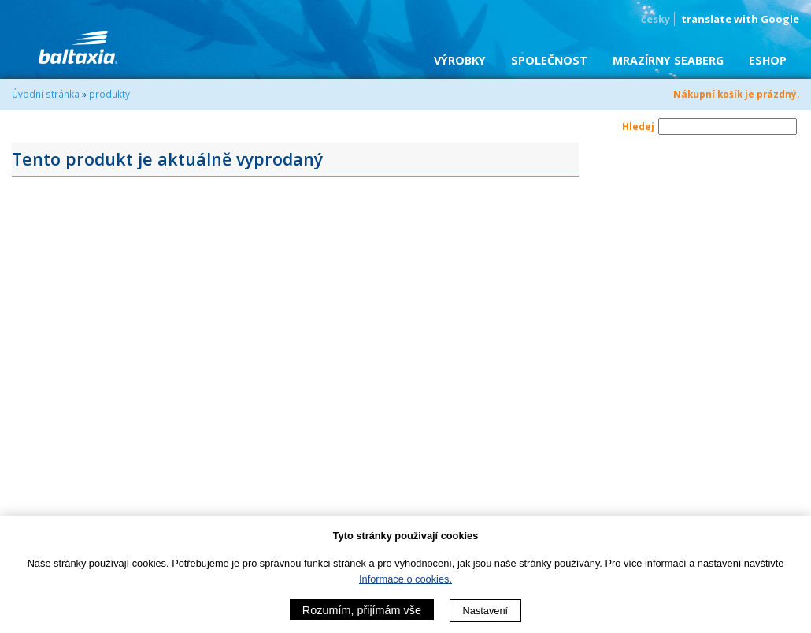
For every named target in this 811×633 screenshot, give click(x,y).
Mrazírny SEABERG (668, 60)
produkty (109, 94)
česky (655, 19)
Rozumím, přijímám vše (361, 610)
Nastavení (486, 610)
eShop (768, 60)
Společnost (549, 60)
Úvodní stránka (46, 94)
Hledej (638, 126)
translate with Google (740, 19)
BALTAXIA (78, 47)
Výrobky (460, 60)
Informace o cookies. (405, 579)
